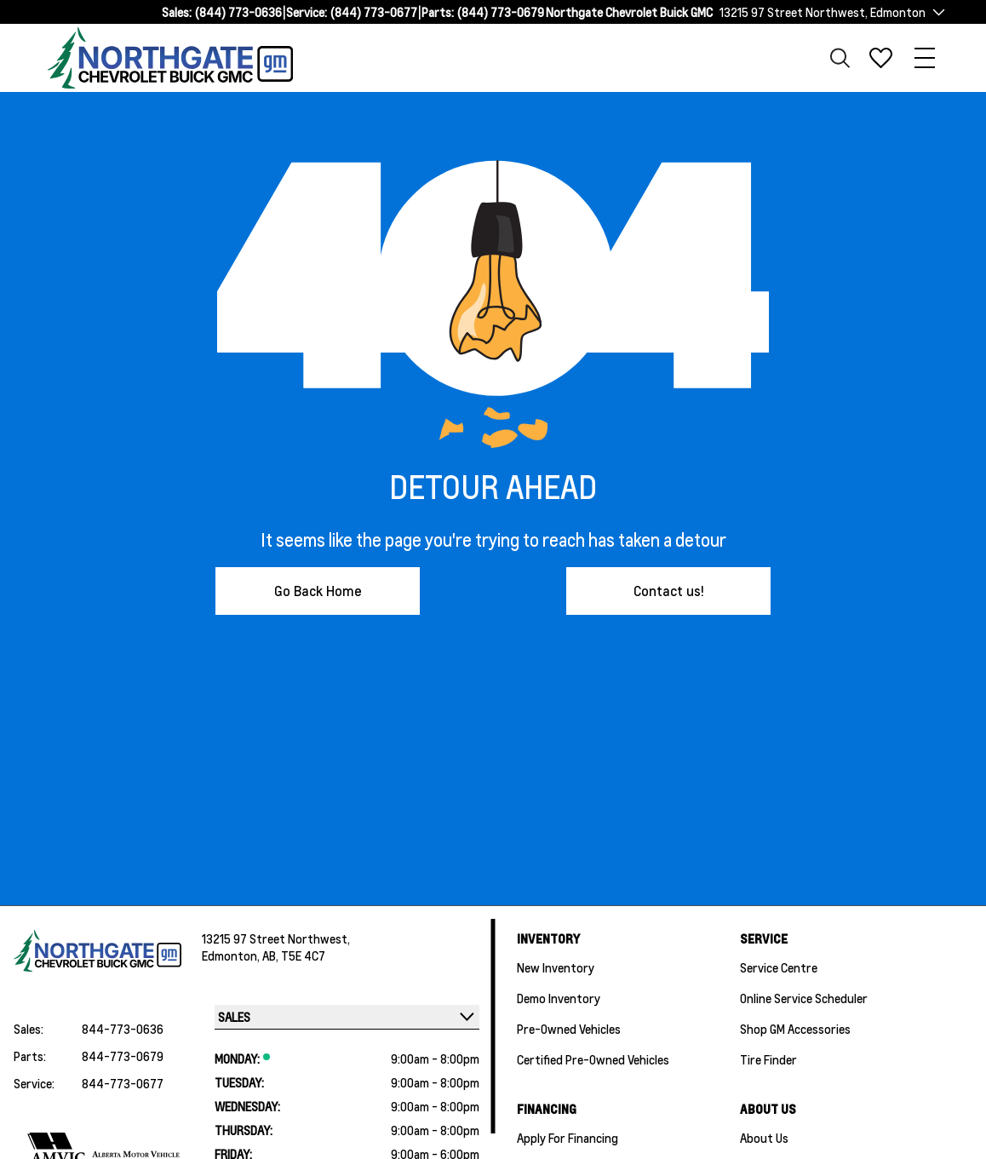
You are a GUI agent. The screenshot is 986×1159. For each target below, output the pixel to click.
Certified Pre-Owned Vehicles (593, 1059)
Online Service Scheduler (804, 998)
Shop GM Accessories (795, 1028)
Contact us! (668, 591)
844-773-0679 (122, 1056)
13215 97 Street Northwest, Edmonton (822, 12)
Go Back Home (318, 591)
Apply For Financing (567, 1137)
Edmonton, (232, 955)
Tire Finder (768, 1059)
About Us (764, 1137)
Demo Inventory (558, 998)
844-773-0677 (122, 1083)
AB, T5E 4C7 (293, 955)
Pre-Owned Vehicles (569, 1028)
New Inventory (555, 967)
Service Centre (778, 967)
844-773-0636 (122, 1028)
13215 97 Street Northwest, (276, 938)
